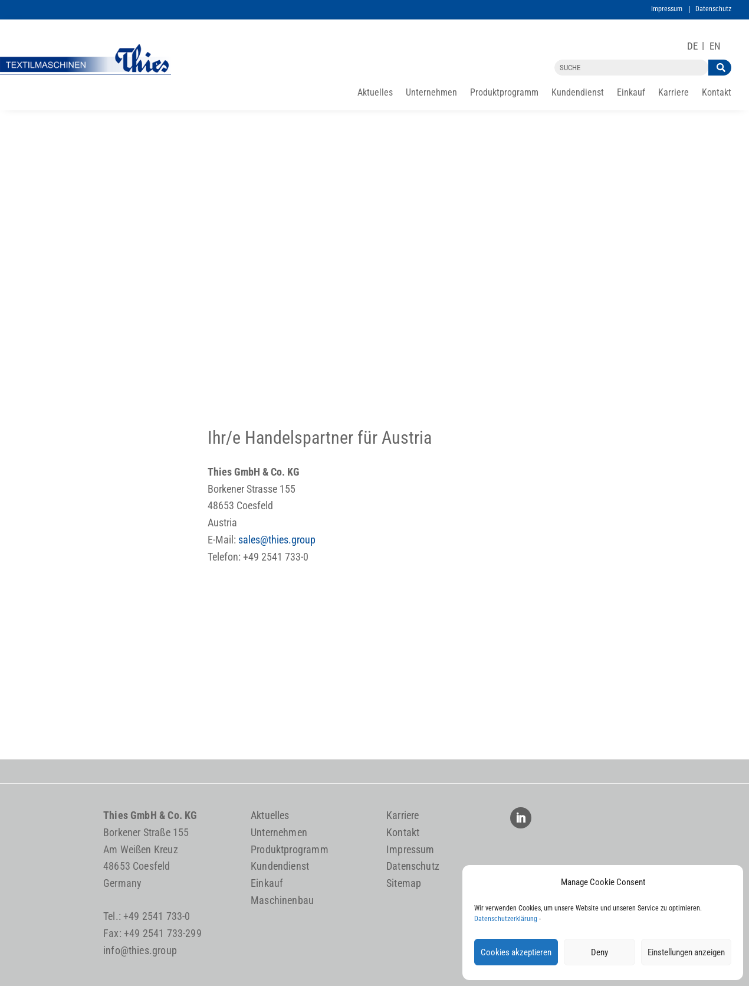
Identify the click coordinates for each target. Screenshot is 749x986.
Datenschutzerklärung (505, 919)
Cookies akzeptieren (516, 952)
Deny (599, 952)
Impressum (666, 9)
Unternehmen (431, 93)
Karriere (673, 93)
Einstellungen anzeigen (686, 952)
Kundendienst (577, 93)
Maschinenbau (282, 900)
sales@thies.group (277, 539)
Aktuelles (375, 93)
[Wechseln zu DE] (692, 46)
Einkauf (631, 93)
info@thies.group (140, 950)
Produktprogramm (504, 93)
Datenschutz (713, 9)
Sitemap (403, 883)
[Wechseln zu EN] (715, 46)
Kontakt (716, 93)
